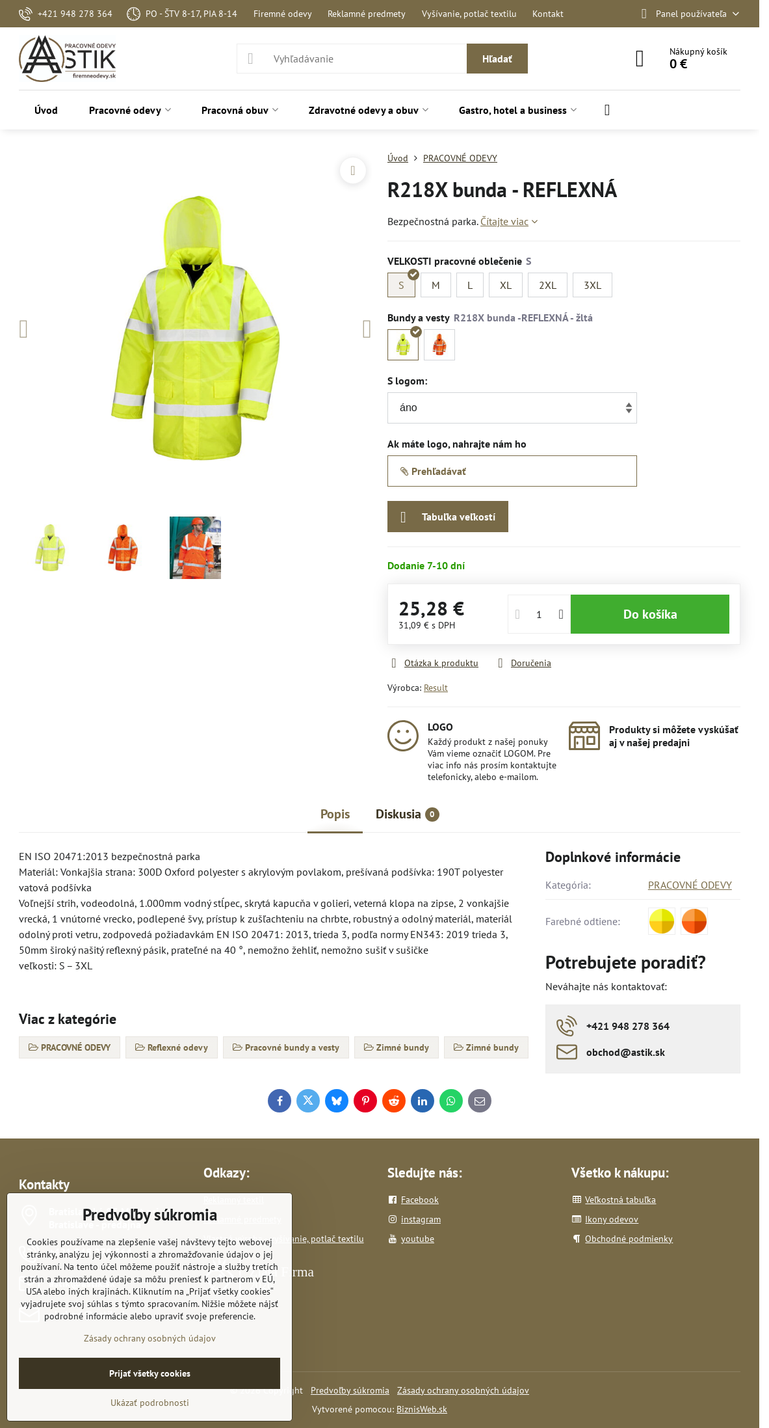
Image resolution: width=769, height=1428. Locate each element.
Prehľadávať (433, 471)
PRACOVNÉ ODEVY (690, 884)
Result (436, 688)
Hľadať (497, 58)
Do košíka (650, 614)
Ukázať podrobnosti (150, 1402)
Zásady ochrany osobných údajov (463, 1390)
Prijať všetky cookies (149, 1373)
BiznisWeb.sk (422, 1409)
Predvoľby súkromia (350, 1390)
